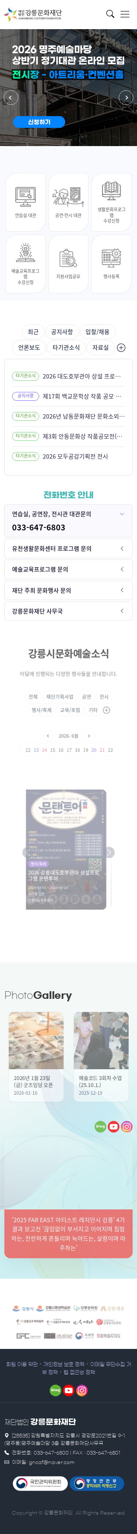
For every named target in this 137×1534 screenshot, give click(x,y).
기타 (86, 708)
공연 (81, 698)
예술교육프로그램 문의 (40, 569)
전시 (94, 698)
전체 (42, 698)
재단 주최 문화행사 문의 (41, 590)
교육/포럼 (69, 708)
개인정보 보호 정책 (63, 1364)
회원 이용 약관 (22, 1364)
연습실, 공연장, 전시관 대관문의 (51, 513)
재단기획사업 (62, 698)
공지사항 (62, 331)
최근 (33, 331)
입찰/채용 (97, 331)
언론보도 (29, 347)
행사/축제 (48, 708)
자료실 (100, 347)
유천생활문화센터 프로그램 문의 (52, 548)
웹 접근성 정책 (79, 1372)
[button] (11, 97)
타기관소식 (66, 347)
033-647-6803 (38, 527)
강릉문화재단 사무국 (37, 611)
